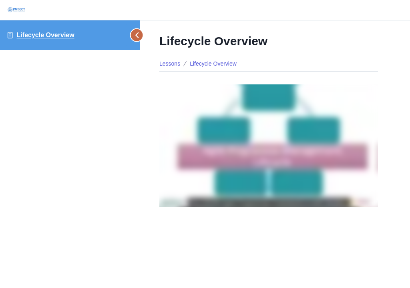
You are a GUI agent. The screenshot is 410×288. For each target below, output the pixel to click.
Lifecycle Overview (45, 35)
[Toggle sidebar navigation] (133, 35)
